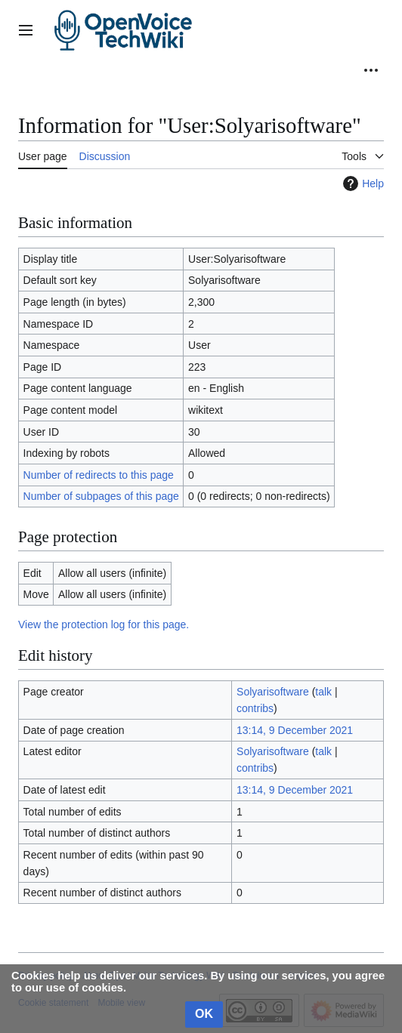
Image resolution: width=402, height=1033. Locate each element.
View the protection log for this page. (103, 624)
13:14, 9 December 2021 (295, 730)
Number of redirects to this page (98, 475)
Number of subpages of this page (101, 496)
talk (323, 692)
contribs (255, 708)
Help (361, 183)
